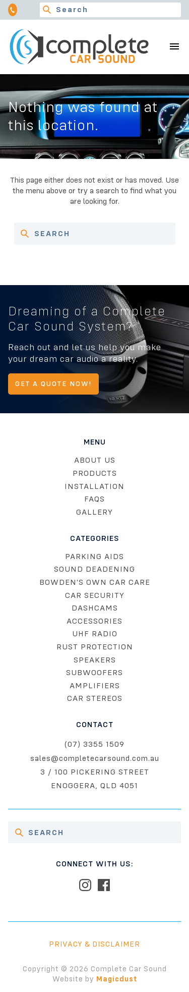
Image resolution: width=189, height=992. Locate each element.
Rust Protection (94, 646)
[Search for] (110, 10)
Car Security (94, 595)
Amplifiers (95, 685)
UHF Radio (94, 633)
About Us (94, 460)
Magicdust (116, 979)
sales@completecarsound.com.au (94, 758)
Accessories (94, 621)
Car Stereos (94, 698)
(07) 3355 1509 (94, 744)
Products (95, 473)
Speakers (95, 660)
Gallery (94, 512)
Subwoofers (94, 672)
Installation (94, 486)
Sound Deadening (94, 569)
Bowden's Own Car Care (94, 582)
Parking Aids (94, 556)
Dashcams (95, 608)
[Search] (47, 10)
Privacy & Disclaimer (94, 944)
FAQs (94, 499)
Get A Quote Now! (53, 384)
